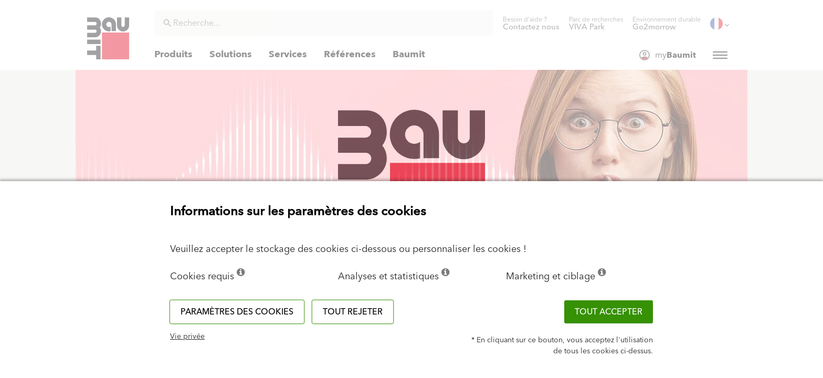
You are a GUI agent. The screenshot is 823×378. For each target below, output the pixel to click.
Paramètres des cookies (237, 311)
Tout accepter (608, 311)
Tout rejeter (353, 311)
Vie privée (187, 336)
